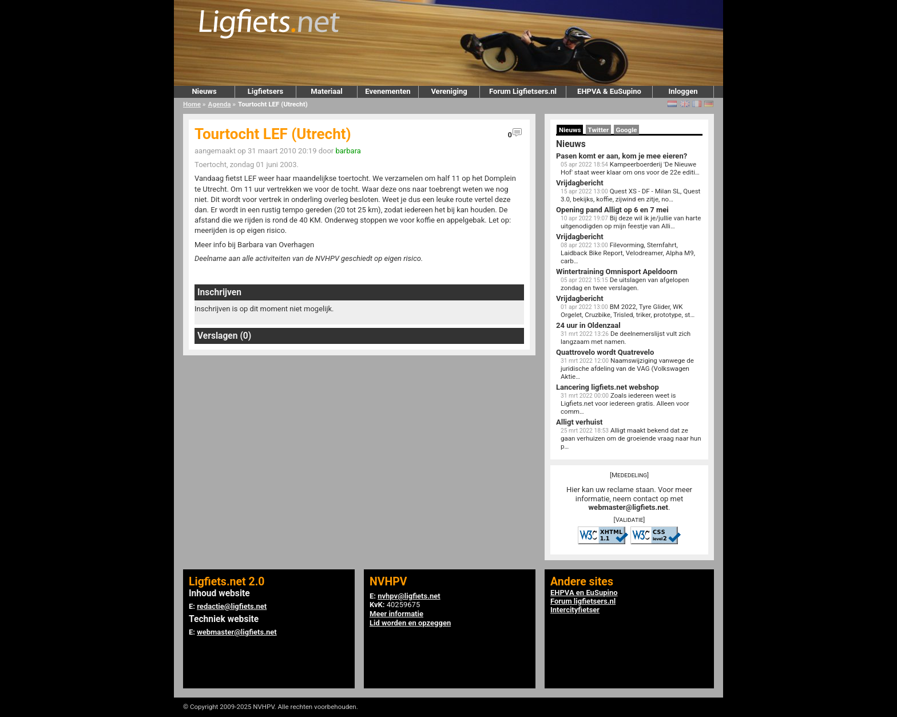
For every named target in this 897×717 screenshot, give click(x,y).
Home (192, 104)
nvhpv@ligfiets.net (409, 596)
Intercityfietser (575, 609)
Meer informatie (396, 613)
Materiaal (326, 91)
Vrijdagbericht (580, 183)
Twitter (598, 130)
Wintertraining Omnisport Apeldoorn (616, 271)
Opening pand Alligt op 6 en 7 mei (612, 209)
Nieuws (204, 91)
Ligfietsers (265, 91)
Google (626, 130)
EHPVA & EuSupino (609, 91)
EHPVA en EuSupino (584, 592)
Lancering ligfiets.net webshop (607, 387)
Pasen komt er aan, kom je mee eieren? (621, 156)
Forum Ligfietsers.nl (523, 91)
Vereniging (449, 91)
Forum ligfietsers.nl (583, 601)
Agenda (219, 104)
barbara (347, 150)
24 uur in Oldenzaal (588, 325)
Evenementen (387, 91)
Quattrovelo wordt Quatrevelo (605, 352)
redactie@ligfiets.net (232, 606)
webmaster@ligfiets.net (628, 507)
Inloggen (682, 91)
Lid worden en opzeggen (410, 623)
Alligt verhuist (579, 422)
